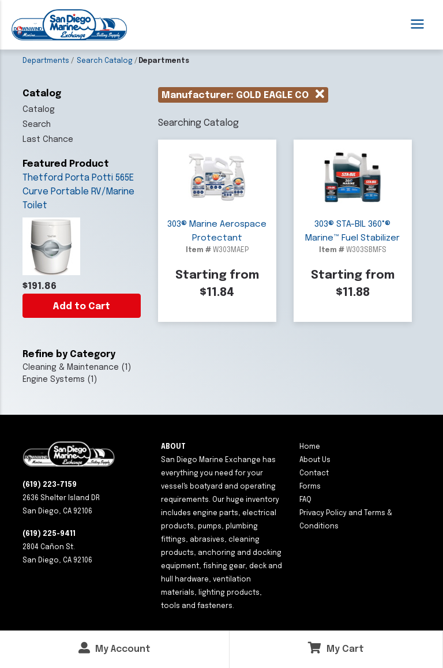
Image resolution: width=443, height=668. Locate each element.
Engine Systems (53, 380)
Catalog (38, 110)
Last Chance (47, 140)
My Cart (336, 648)
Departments (45, 61)
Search (36, 125)
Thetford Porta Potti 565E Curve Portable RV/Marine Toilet (78, 192)
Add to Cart (81, 307)
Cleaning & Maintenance (70, 367)
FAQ (305, 500)
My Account (114, 648)
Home (309, 447)
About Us (315, 460)
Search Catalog (105, 61)
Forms (310, 486)
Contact (314, 473)
